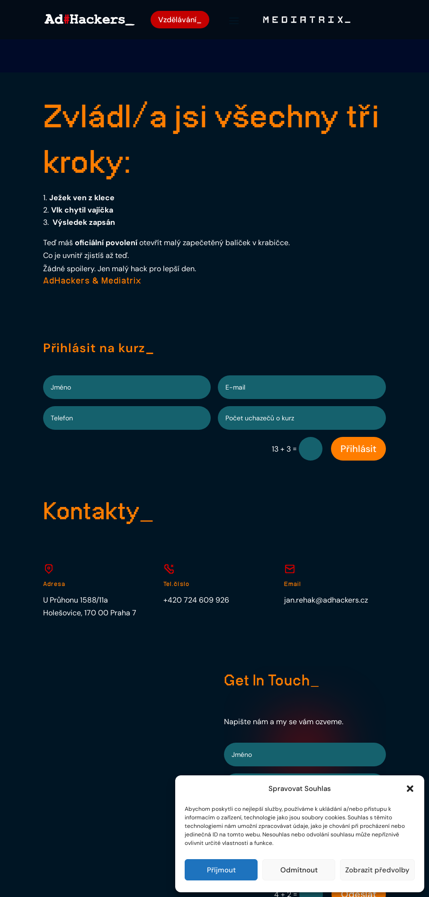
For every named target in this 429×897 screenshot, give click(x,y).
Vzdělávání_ (181, 20)
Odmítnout (299, 870)
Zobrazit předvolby (377, 870)
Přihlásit (358, 416)
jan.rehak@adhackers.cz (326, 567)
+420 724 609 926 (196, 567)
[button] (410, 788)
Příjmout (221, 870)
